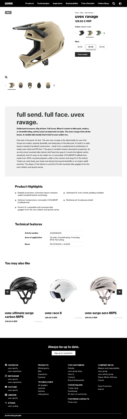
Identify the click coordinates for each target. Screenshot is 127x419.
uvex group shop (75, 371)
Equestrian (42, 374)
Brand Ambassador (76, 380)
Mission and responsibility (108, 368)
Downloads (72, 391)
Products (29, 3)
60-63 (102, 47)
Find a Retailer (88, 3)
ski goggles (43, 385)
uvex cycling (13, 406)
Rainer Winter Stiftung (107, 377)
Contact (71, 377)
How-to (71, 374)
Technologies (43, 3)
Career (101, 380)
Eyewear (41, 377)
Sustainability (72, 3)
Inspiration (57, 3)
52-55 (80, 47)
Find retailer (83, 54)
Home (77, 13)
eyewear (41, 388)
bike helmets (89, 13)
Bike (81, 13)
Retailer (71, 368)
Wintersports (43, 368)
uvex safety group (105, 374)
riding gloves (43, 394)
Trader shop (73, 388)
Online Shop (103, 3)
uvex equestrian (14, 371)
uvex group (102, 371)
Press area (72, 402)
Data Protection (105, 386)
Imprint (101, 389)
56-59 (90, 47)
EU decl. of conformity (77, 394)
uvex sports (13, 368)
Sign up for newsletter (63, 353)
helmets (41, 391)
